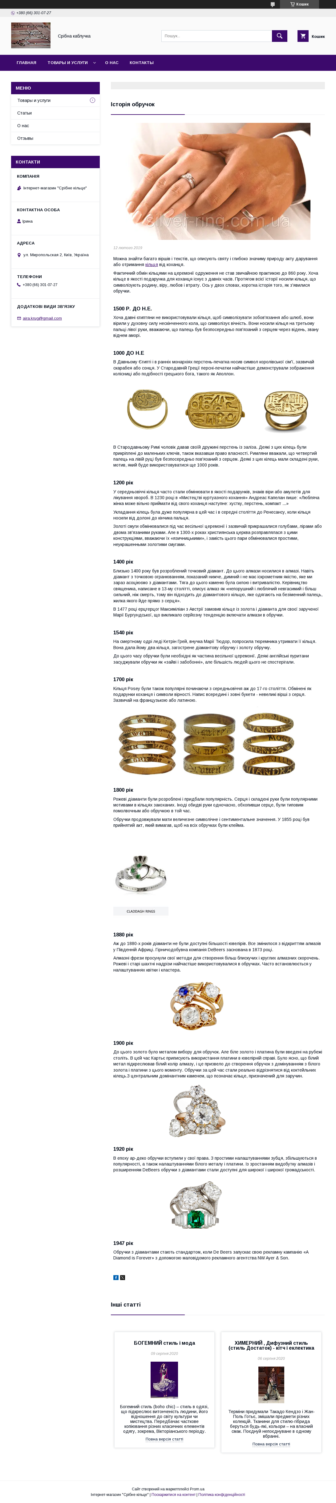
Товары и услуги (67, 62)
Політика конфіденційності (221, 1495)
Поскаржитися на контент (174, 1495)
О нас (112, 62)
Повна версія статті (164, 1439)
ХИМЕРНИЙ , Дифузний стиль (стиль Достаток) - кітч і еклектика (271, 1345)
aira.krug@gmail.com (42, 318)
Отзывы (25, 138)
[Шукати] (279, 36)
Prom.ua (197, 1489)
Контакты (142, 62)
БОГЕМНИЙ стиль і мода (164, 1343)
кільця (151, 264)
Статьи (24, 113)
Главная (26, 62)
